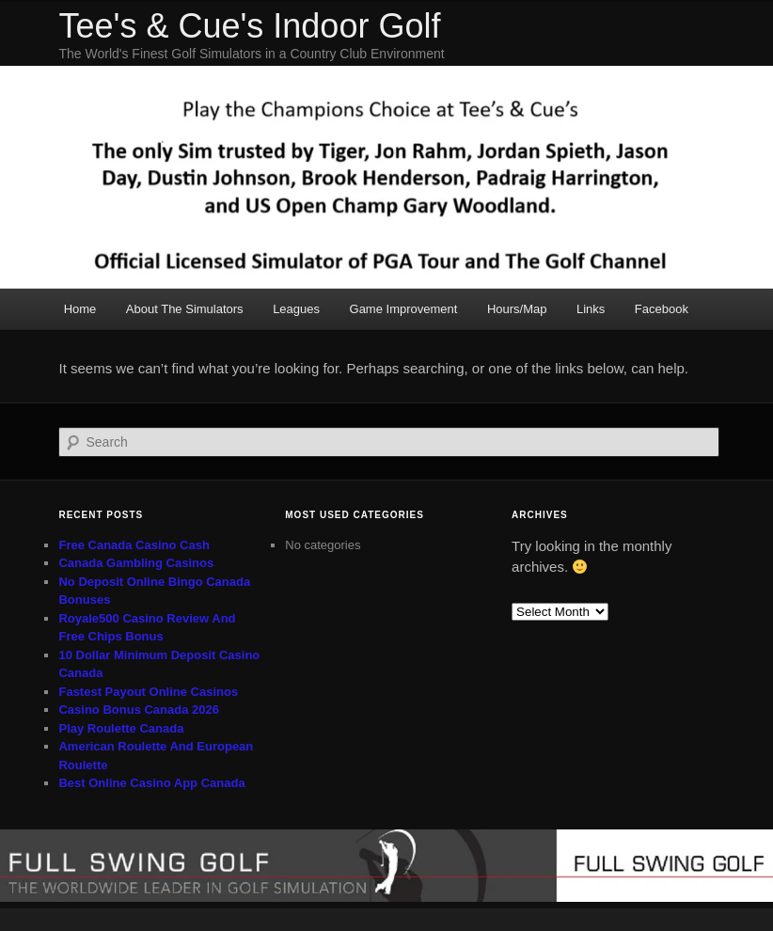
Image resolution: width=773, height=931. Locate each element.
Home (80, 309)
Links (590, 309)
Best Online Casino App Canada (151, 783)
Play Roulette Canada (120, 728)
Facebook (661, 309)
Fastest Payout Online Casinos (148, 692)
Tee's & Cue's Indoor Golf (249, 26)
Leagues (296, 309)
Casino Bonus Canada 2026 (138, 709)
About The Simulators (185, 309)
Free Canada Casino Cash (133, 545)
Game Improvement (404, 309)
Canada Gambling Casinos (135, 563)
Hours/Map (517, 309)
